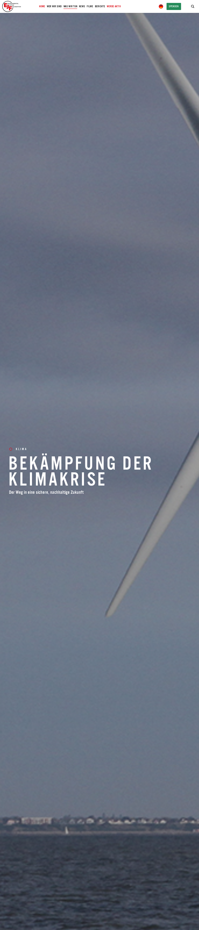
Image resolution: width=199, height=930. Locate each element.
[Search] (192, 6)
